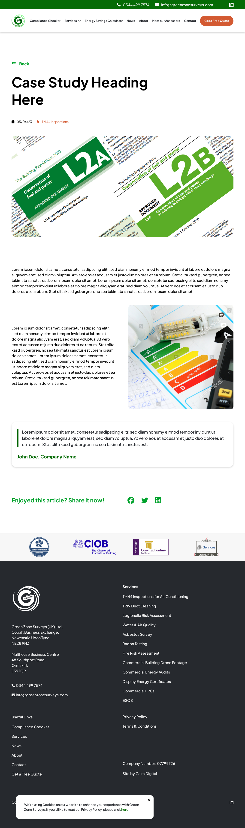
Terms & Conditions (140, 726)
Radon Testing (135, 643)
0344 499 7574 (133, 4)
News (131, 21)
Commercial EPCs (138, 690)
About (143, 21)
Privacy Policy (135, 716)
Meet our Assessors (166, 21)
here (124, 809)
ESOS (128, 700)
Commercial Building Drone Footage (155, 662)
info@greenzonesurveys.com (184, 4)
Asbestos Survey (137, 634)
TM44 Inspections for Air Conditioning (155, 596)
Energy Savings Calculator (104, 21)
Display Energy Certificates (147, 681)
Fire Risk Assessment (141, 653)
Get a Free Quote (216, 21)
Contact (190, 21)
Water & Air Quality (139, 624)
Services (72, 21)
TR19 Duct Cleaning (139, 606)
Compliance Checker (45, 21)
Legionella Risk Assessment (147, 615)
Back (20, 63)
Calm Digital (146, 773)
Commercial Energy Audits (146, 672)
